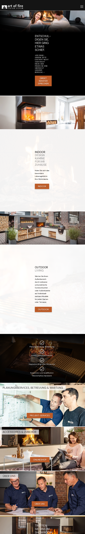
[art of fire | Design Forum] (12, 6)
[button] (82, 6)
